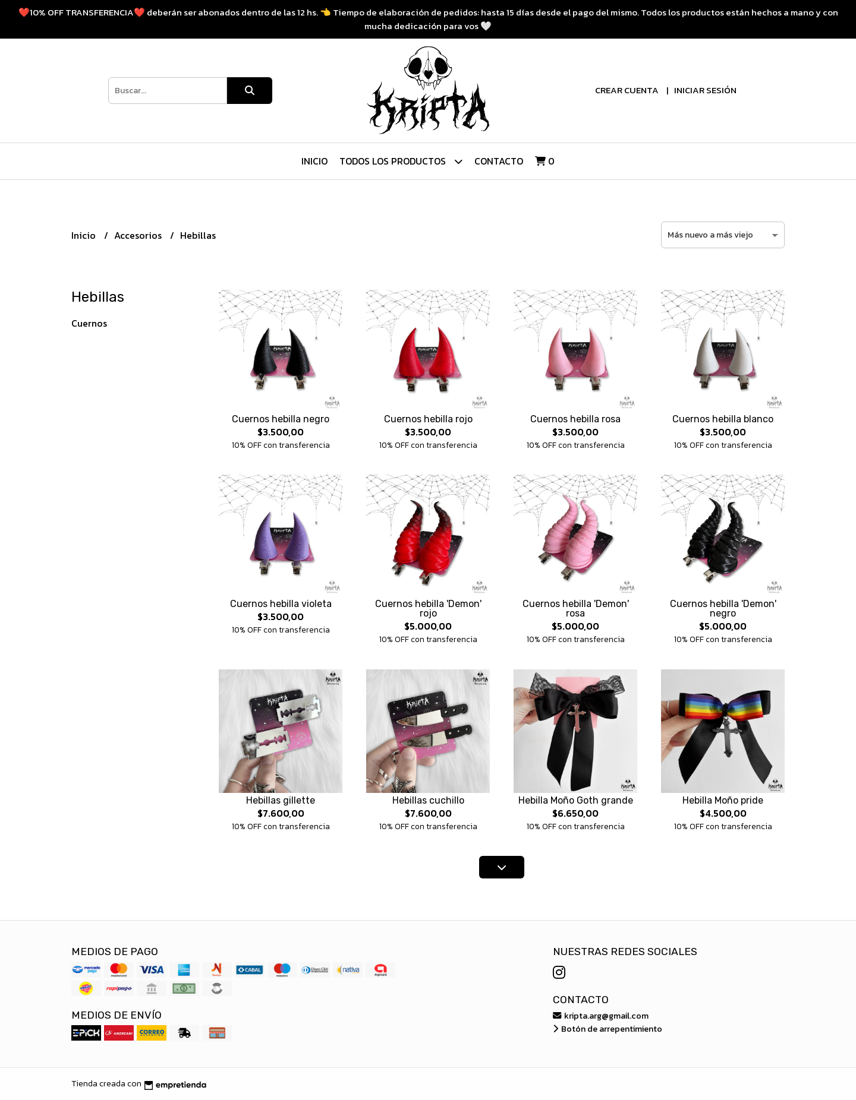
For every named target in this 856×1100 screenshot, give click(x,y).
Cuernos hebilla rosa (575, 419)
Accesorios (139, 235)
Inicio (314, 161)
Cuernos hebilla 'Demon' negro (723, 608)
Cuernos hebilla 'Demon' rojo (428, 608)
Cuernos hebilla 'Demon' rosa (576, 608)
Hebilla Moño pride (722, 800)
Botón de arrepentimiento (607, 1028)
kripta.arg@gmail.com (601, 1015)
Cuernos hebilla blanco (722, 419)
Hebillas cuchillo (428, 800)
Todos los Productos (400, 161)
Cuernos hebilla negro (280, 419)
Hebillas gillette (280, 800)
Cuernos (89, 323)
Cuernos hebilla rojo (428, 419)
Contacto (498, 161)
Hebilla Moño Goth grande (575, 800)
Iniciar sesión (705, 90)
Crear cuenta (627, 90)
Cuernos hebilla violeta (281, 603)
